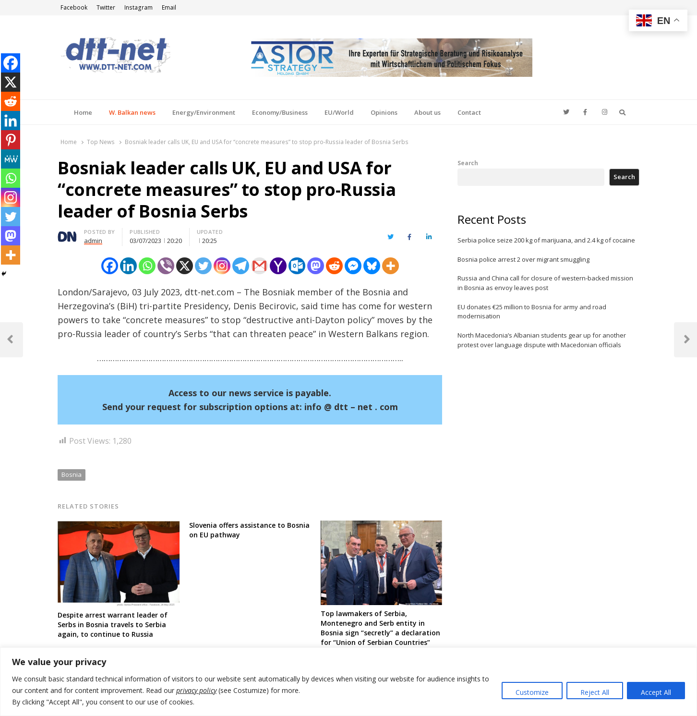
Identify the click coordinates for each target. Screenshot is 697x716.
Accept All (656, 692)
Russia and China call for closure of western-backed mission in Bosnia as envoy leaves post (545, 283)
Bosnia (71, 474)
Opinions (384, 112)
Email (169, 7)
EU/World (339, 112)
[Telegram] (240, 265)
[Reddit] (334, 265)
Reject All (594, 692)
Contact (469, 112)
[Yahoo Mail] (278, 265)
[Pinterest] (10, 139)
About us (427, 112)
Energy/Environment (203, 112)
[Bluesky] (371, 265)
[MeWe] (10, 159)
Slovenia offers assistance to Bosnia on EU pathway (249, 530)
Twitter (105, 7)
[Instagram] (222, 265)
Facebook (73, 7)
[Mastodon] (315, 265)
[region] (348, 681)
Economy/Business (280, 112)
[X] (184, 265)
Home (83, 112)
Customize (532, 692)
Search (467, 163)
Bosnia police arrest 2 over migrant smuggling (523, 259)
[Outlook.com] (296, 265)
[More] (390, 265)
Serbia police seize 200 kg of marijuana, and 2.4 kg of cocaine (546, 240)
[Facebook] (109, 265)
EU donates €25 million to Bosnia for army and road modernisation (531, 312)
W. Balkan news (132, 112)
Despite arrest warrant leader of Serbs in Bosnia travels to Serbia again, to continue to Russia (113, 624)
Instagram (138, 7)
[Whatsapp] (147, 265)
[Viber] (165, 265)
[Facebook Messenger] (353, 265)
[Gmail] (259, 265)
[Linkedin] (128, 265)
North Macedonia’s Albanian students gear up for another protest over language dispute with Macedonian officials (541, 340)
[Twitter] (203, 265)
